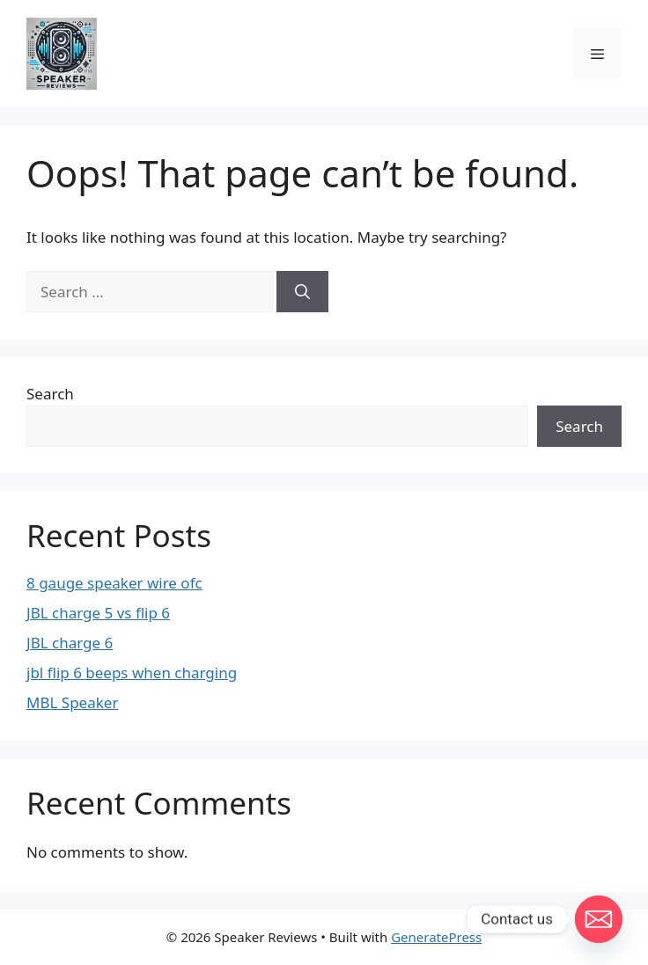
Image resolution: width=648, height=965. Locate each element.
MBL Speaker (72, 702)
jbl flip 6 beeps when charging (131, 672)
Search (50, 394)
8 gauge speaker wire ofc (114, 583)
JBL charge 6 (69, 642)
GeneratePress (436, 937)
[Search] (302, 292)
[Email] (598, 919)
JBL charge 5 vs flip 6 (98, 613)
